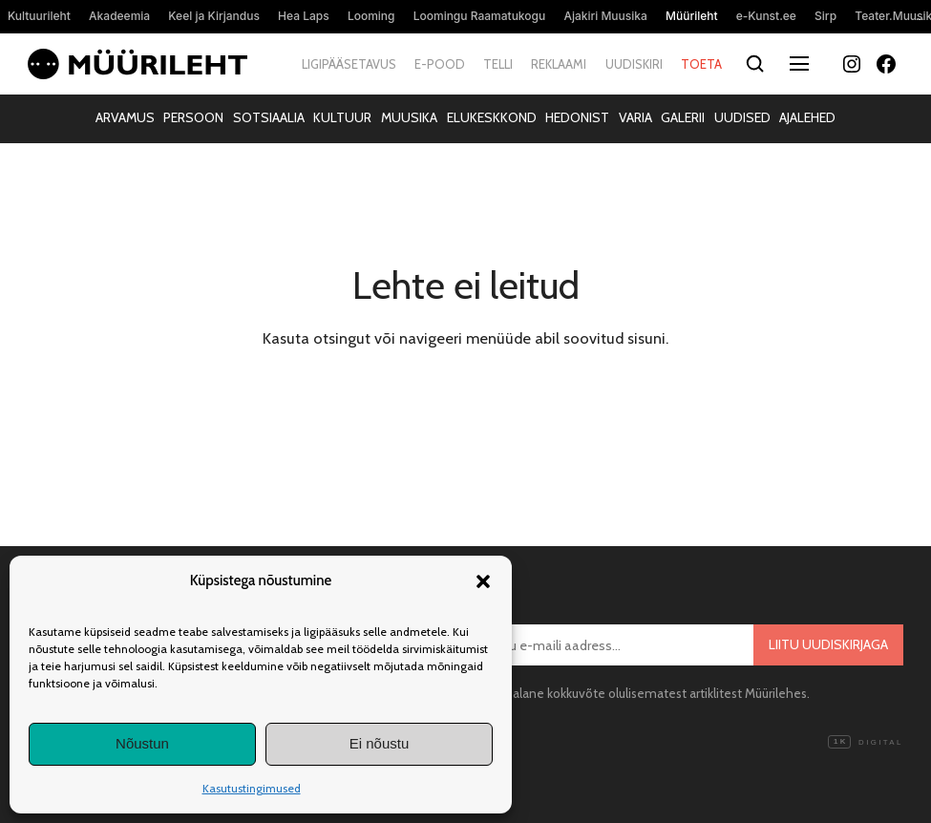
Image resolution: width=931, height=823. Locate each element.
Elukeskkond (492, 117)
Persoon (193, 117)
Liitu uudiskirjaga (828, 644)
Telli (498, 64)
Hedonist (577, 117)
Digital (865, 743)
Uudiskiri (634, 64)
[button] (483, 581)
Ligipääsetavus (349, 64)
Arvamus (125, 117)
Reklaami (558, 64)
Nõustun (142, 743)
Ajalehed (807, 117)
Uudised (742, 117)
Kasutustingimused (251, 788)
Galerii (683, 117)
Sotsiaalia (269, 117)
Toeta (701, 64)
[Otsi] (756, 64)
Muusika (409, 117)
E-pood (439, 64)
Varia (635, 117)
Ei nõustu (379, 743)
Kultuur (342, 117)
